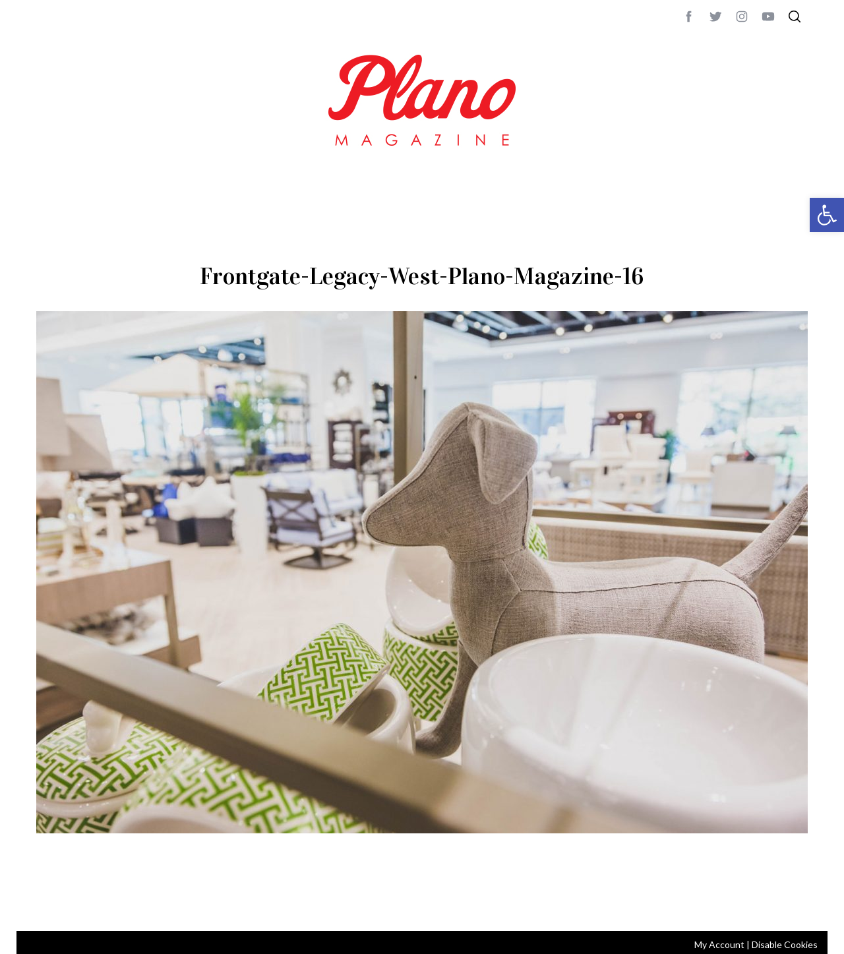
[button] (827, 215)
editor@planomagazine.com (432, 903)
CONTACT (89, 903)
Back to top (772, 903)
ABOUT (50, 903)
